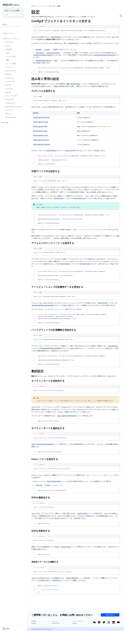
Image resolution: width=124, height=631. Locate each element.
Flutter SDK (8, 74)
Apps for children (10, 117)
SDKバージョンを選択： (13, 10)
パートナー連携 (11, 63)
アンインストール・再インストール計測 (105, 475)
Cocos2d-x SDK (10, 81)
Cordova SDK (9, 78)
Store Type (5, 122)
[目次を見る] (121, 16)
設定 (8, 53)
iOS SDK (7, 45)
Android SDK (9, 42)
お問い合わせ (110, 615)
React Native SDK (10, 70)
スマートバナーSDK (11, 96)
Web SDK (8, 92)
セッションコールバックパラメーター (88, 229)
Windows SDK (9, 99)
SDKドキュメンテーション (11, 38)
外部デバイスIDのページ (63, 207)
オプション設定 (11, 56)
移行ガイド (8, 113)
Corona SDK (9, 88)
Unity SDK (8, 49)
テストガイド (9, 110)
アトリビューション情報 (60, 309)
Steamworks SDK (10, 103)
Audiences (48, 475)
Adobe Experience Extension (14, 106)
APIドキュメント (9, 33)
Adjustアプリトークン (67, 49)
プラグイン (10, 67)
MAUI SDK (8, 85)
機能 (8, 60)
